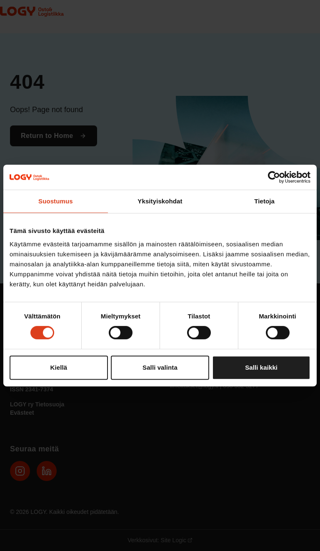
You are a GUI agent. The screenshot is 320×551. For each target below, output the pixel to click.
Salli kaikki (261, 367)
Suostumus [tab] (55, 201)
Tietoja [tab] (264, 201)
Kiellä (59, 367)
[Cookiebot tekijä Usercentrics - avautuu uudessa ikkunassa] (274, 177)
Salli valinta (160, 367)
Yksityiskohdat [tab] (160, 201)
